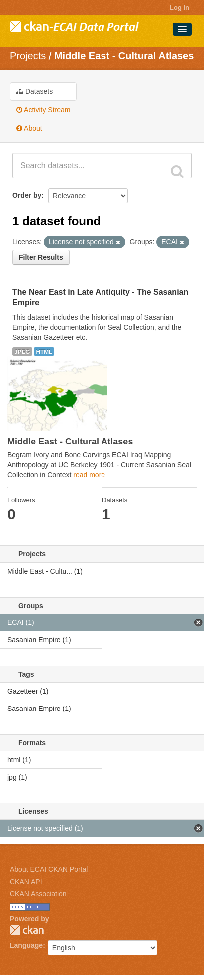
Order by (26, 195)
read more (89, 475)
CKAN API (26, 882)
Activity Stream (43, 110)
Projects (28, 55)
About (29, 128)
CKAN (27, 930)
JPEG (22, 351)
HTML (44, 351)
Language (26, 945)
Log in (179, 7)
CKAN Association (38, 894)
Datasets (34, 91)
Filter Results (41, 257)
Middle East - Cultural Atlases (124, 55)
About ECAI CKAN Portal (49, 869)
